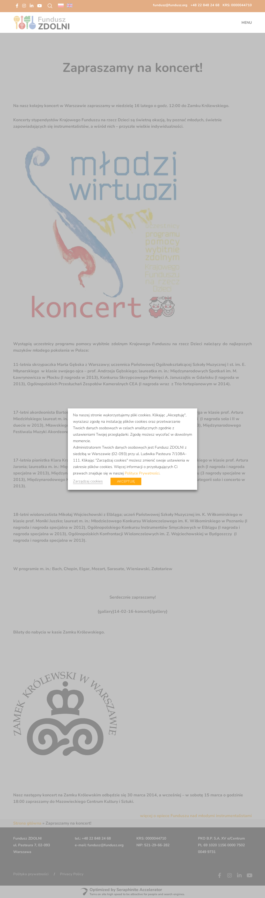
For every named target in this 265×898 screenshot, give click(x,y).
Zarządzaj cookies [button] (88, 481)
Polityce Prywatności (142, 473)
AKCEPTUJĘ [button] (126, 481)
